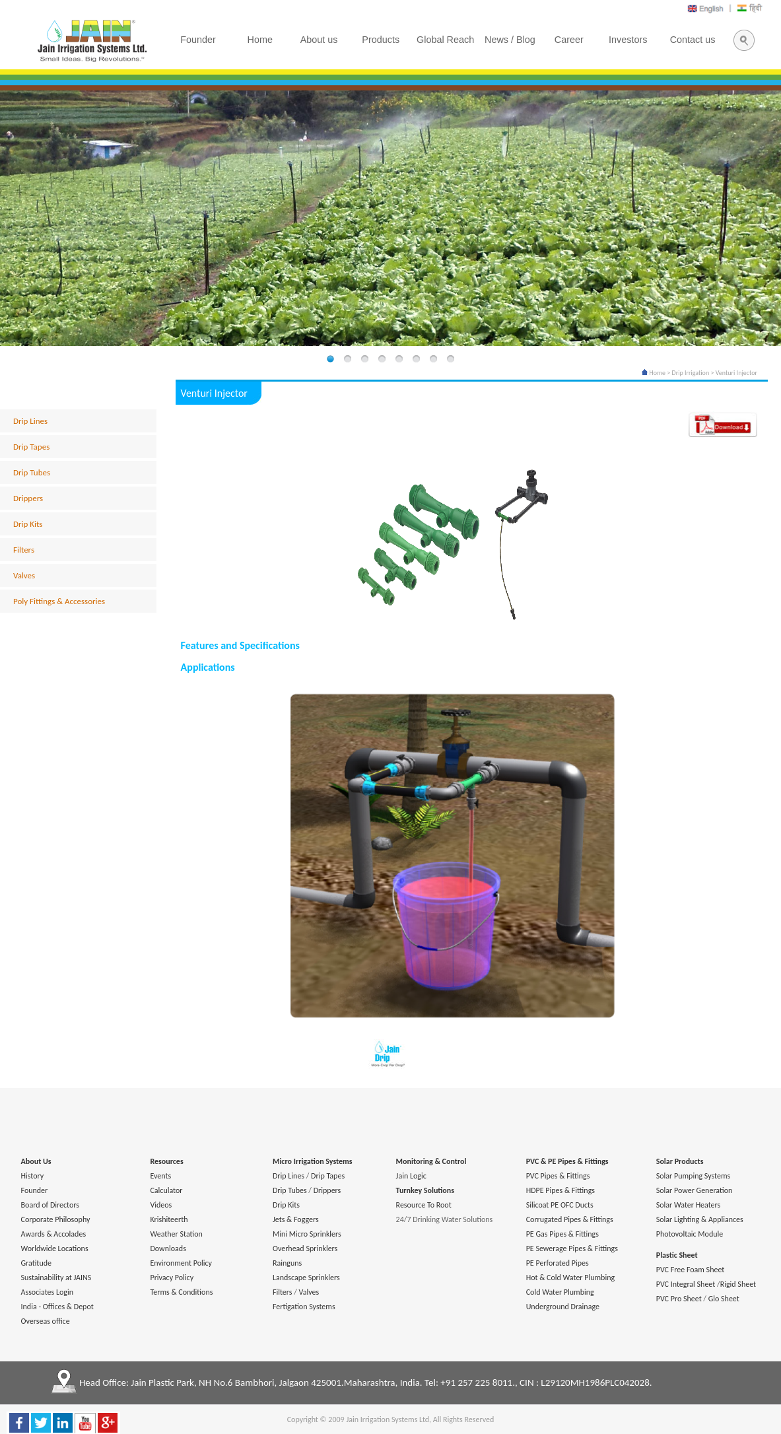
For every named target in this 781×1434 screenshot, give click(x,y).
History (32, 1175)
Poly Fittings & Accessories (59, 601)
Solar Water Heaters (688, 1205)
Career (569, 39)
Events (160, 1175)
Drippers (28, 498)
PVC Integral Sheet (686, 1284)
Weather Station (176, 1234)
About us (319, 39)
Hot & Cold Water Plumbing (570, 1277)
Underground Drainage (562, 1306)
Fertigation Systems (304, 1306)
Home (653, 372)
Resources (166, 1161)
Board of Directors (50, 1205)
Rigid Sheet (738, 1284)
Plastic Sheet (677, 1255)
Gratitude (36, 1263)
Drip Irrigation (691, 372)
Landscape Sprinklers (306, 1277)
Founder (34, 1190)
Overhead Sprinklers (305, 1248)
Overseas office (45, 1321)
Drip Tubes (31, 472)
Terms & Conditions (181, 1292)
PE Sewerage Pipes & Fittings (572, 1248)
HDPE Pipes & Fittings (560, 1190)
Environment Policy (181, 1263)
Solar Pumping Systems (693, 1175)
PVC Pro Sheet (679, 1298)
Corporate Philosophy (55, 1219)
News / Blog (510, 39)
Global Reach (445, 39)
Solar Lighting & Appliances (699, 1219)
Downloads (168, 1248)
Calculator (166, 1190)
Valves (24, 575)
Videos (161, 1205)
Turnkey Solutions (425, 1190)
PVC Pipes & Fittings (558, 1175)
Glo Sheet (723, 1298)
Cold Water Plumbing (560, 1292)
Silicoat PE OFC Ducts (560, 1205)
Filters (23, 550)
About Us (36, 1161)
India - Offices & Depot (57, 1306)
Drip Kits (27, 524)
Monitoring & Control (431, 1161)
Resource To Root (424, 1205)
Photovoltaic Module (689, 1234)
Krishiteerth (168, 1219)
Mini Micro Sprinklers (307, 1234)
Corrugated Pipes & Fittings (569, 1219)
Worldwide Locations (54, 1248)
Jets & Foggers (296, 1219)
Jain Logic (411, 1175)
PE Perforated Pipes (557, 1263)
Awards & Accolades (53, 1234)
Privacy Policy (171, 1277)
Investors (628, 39)
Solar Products (680, 1161)
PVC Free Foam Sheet (690, 1269)
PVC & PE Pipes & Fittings (567, 1161)
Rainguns (287, 1263)
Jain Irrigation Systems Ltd (387, 1419)
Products (380, 39)
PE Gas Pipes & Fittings (562, 1234)
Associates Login (47, 1292)
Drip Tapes (31, 447)
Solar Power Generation (694, 1190)
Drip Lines (30, 421)
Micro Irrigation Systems (313, 1161)
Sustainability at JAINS (56, 1277)
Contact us (693, 39)
